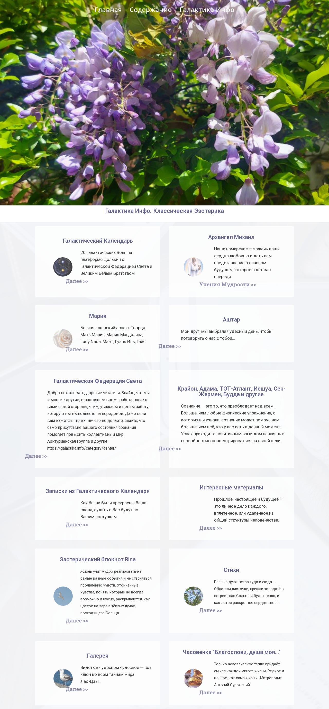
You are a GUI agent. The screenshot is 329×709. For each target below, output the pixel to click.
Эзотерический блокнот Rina (98, 559)
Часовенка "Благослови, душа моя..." (231, 652)
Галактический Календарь (97, 241)
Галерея (97, 656)
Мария (97, 316)
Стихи (231, 570)
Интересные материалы (231, 487)
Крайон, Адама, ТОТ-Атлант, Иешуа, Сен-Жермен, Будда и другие (231, 391)
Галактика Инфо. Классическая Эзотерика (164, 203)
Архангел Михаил (231, 237)
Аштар (231, 319)
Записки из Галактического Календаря (98, 491)
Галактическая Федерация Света (97, 381)
